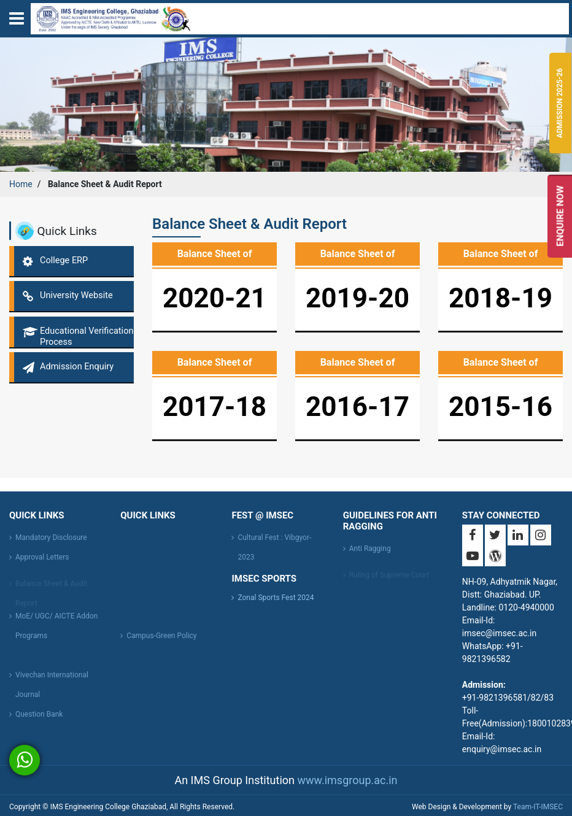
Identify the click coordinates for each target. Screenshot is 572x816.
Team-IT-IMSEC (538, 807)
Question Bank (39, 717)
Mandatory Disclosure (51, 540)
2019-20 (357, 298)
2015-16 (500, 407)
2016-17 (357, 407)
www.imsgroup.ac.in (347, 780)
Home (21, 184)
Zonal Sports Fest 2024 (276, 597)
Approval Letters (42, 560)
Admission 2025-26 (559, 103)
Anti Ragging (370, 551)
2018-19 (500, 298)
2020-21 (214, 298)
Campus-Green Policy (161, 638)
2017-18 (214, 407)
